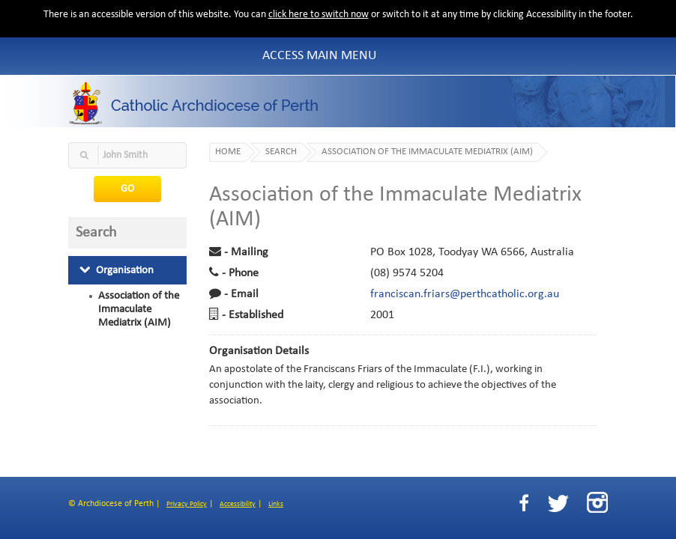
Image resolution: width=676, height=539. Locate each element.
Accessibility (238, 504)
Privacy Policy (186, 504)
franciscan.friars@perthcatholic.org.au (464, 294)
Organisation (116, 270)
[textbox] (127, 155)
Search (281, 151)
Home (228, 151)
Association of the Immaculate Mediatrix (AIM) (138, 309)
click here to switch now (318, 14)
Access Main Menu (319, 56)
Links (275, 504)
